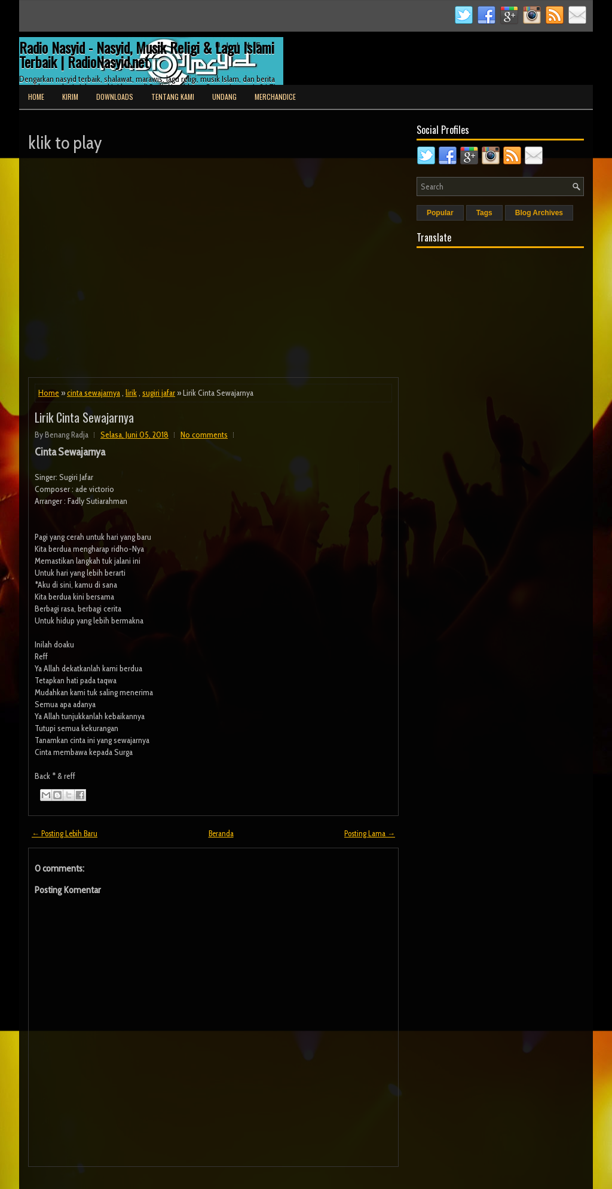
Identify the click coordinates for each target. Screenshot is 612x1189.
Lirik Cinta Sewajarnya (84, 417)
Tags (484, 213)
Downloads (114, 96)
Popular (440, 213)
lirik (131, 392)
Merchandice (275, 96)
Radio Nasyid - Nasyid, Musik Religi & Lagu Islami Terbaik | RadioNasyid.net (146, 54)
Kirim (70, 96)
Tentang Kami (172, 96)
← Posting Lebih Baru (64, 833)
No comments (204, 434)
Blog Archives (539, 213)
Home (36, 96)
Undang (224, 96)
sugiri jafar (158, 392)
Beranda (221, 833)
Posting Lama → (369, 833)
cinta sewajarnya (93, 392)
